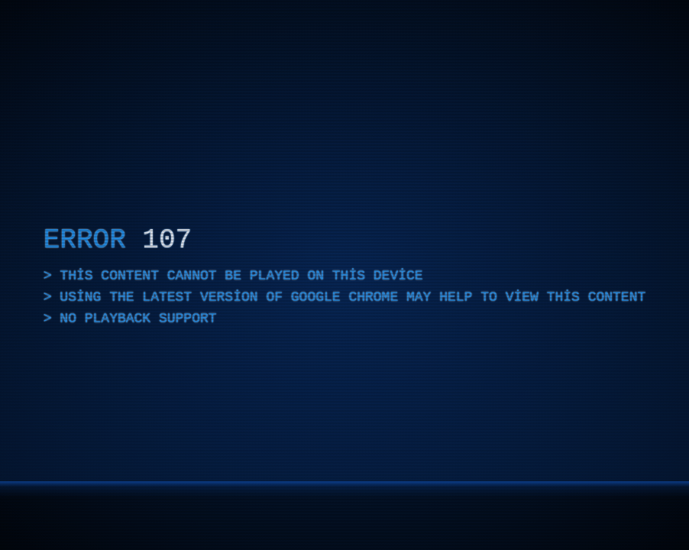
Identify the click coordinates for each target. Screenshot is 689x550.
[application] (344, 275)
